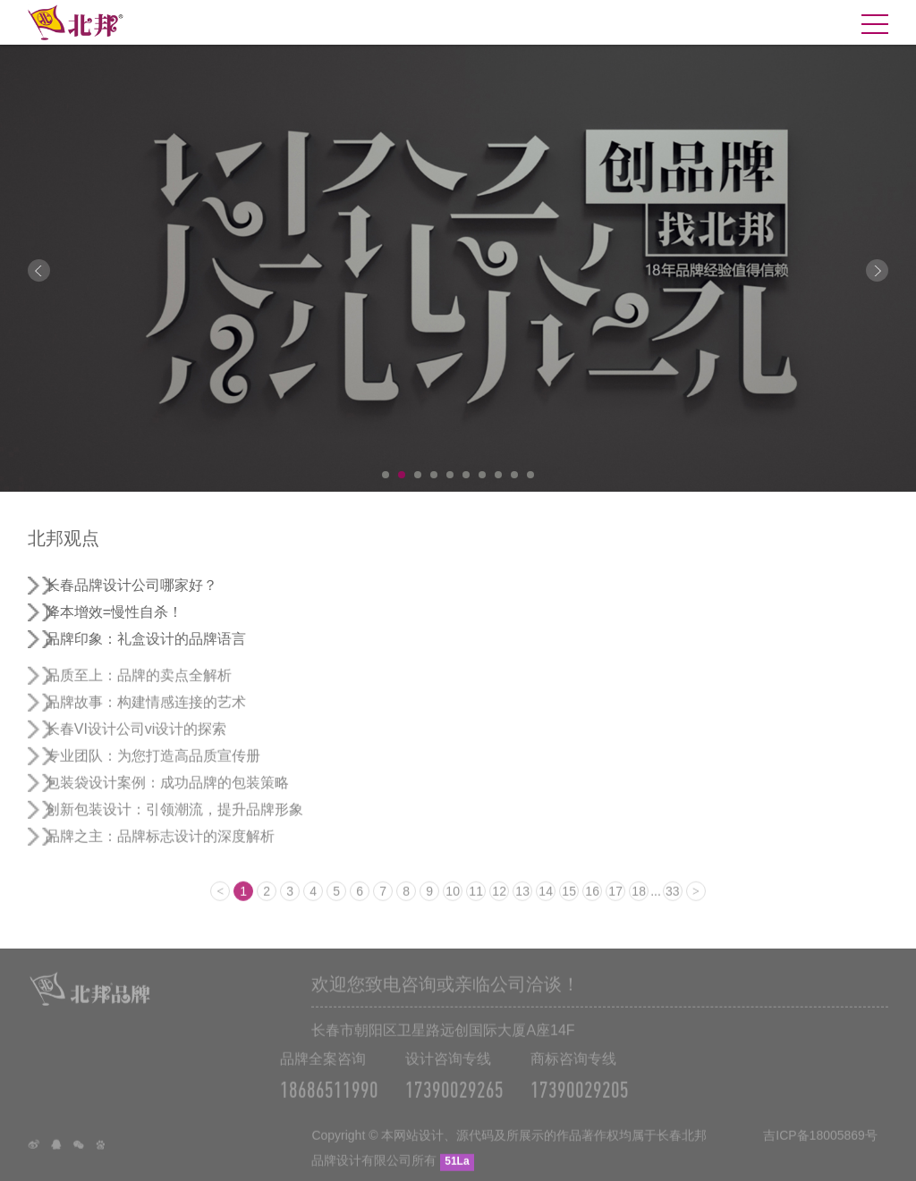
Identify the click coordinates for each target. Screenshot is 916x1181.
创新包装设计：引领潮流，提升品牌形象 (174, 821)
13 (522, 903)
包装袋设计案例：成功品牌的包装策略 (167, 794)
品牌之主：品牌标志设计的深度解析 (160, 848)
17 (615, 903)
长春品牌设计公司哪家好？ (131, 585)
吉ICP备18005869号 (820, 1147)
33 (673, 903)
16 (592, 903)
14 (546, 903)
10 (530, 474)
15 (569, 903)
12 (499, 903)
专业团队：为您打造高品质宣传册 (153, 767)
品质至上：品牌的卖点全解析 (139, 687)
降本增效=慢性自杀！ (114, 612)
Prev (39, 270)
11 (476, 903)
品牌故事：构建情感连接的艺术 (146, 713)
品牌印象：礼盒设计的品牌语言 (146, 638)
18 (639, 903)
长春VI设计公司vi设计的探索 (136, 740)
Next (877, 270)
